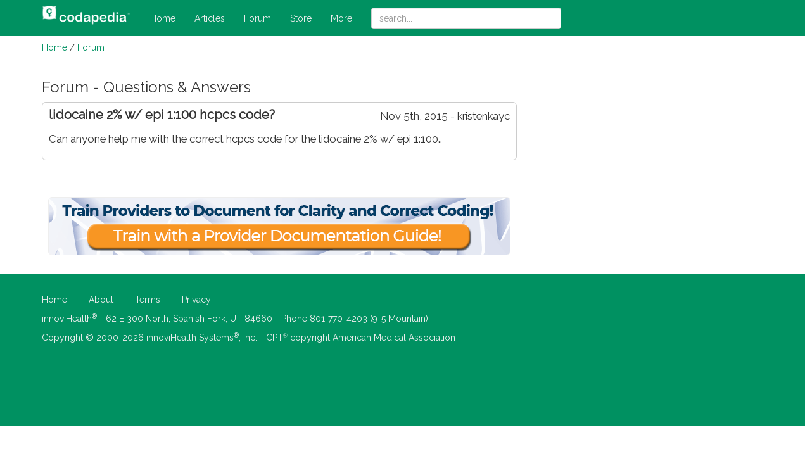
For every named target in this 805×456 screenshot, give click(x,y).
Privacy (196, 299)
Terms (147, 299)
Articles (209, 18)
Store (301, 18)
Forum (257, 18)
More (341, 18)
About (101, 299)
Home (162, 18)
